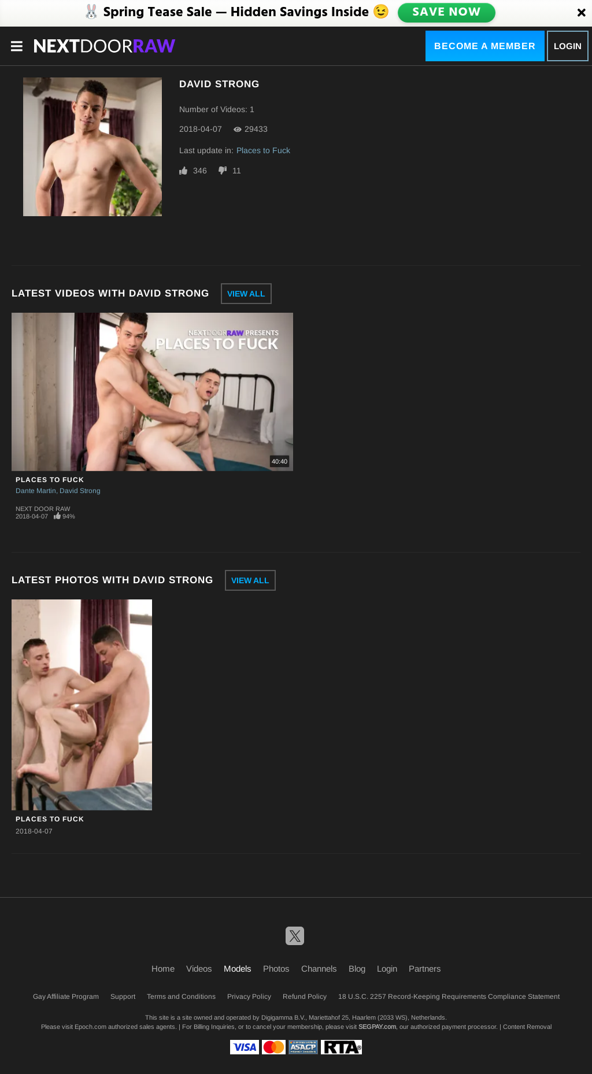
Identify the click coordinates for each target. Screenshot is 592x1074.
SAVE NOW (448, 13)
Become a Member (485, 46)
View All (246, 293)
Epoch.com (90, 1026)
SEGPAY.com (377, 1026)
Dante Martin (36, 491)
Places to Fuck (263, 150)
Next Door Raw (43, 508)
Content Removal (527, 1026)
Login (568, 46)
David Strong (80, 491)
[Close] (581, 13)
